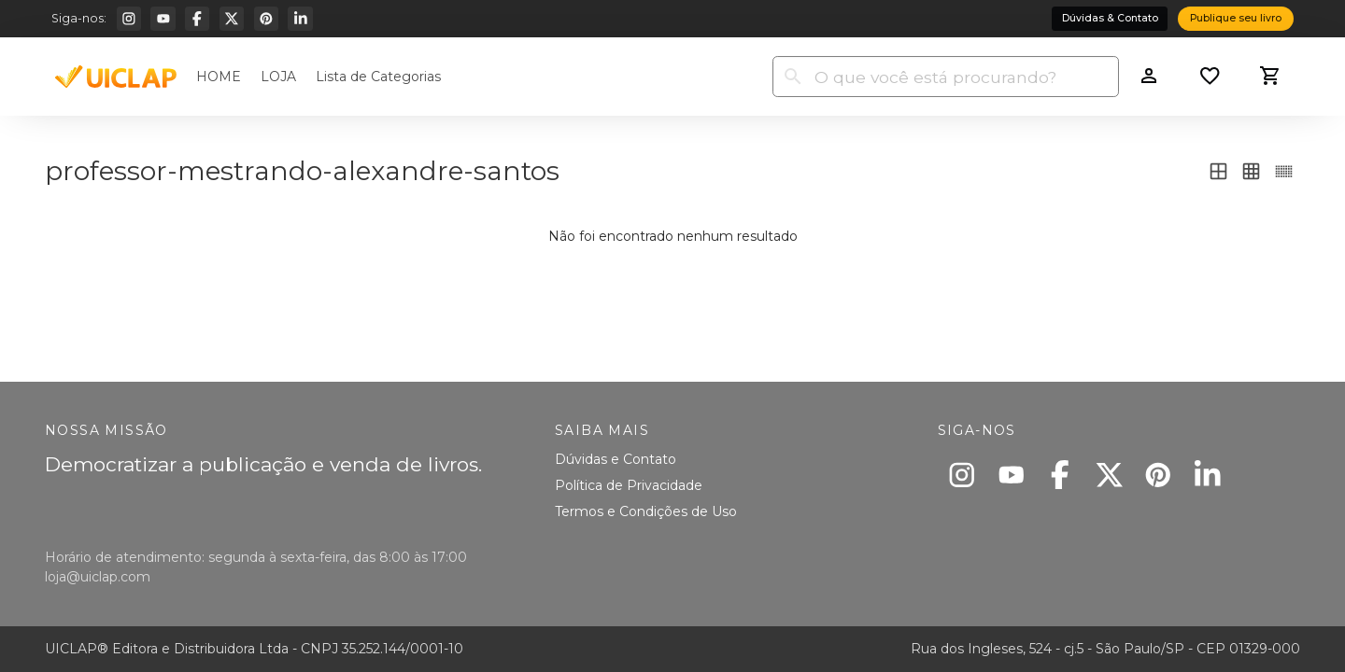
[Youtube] (162, 19)
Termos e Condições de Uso (646, 511)
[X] (231, 19)
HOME (218, 76)
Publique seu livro (1235, 18)
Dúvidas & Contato (1110, 18)
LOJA (278, 76)
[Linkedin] (300, 19)
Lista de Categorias (378, 76)
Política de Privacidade (628, 485)
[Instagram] (129, 19)
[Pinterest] (266, 19)
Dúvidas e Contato (615, 459)
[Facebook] (197, 19)
